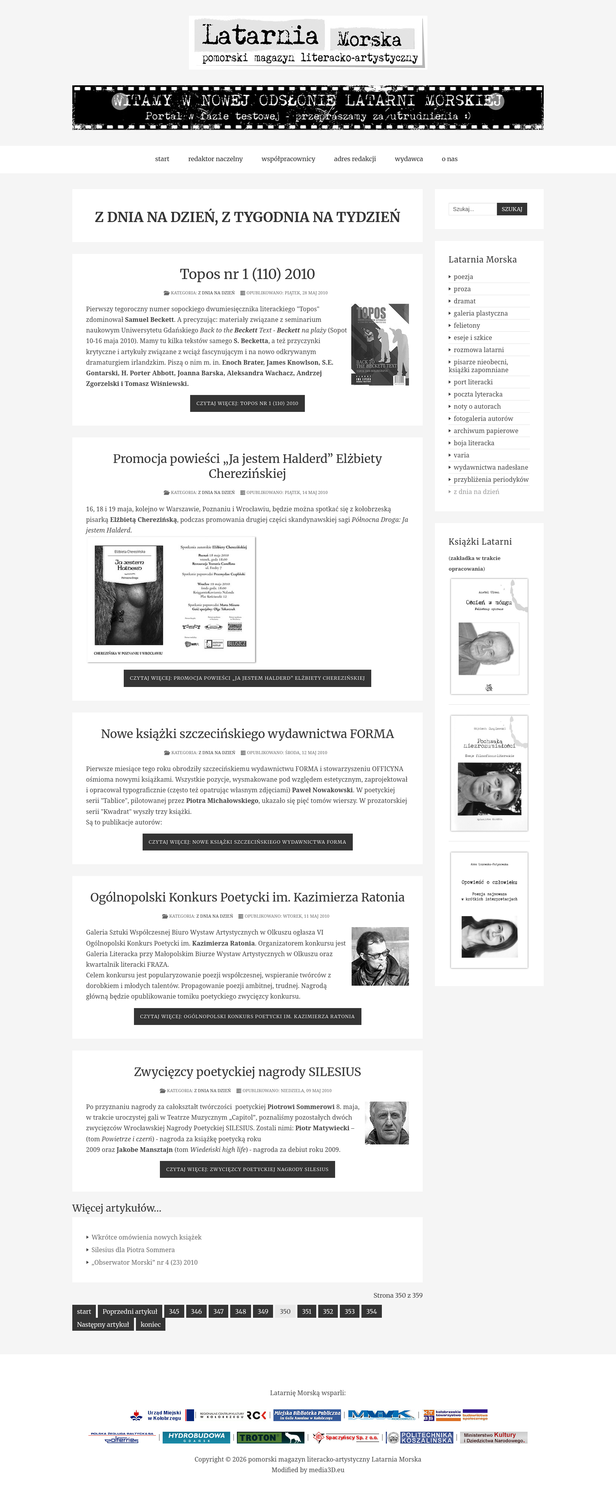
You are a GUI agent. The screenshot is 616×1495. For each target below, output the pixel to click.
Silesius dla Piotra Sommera (133, 1249)
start (84, 1311)
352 (328, 1311)
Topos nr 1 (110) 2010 (247, 274)
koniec (151, 1324)
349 (263, 1311)
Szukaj (512, 209)
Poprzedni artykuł (130, 1311)
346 (196, 1311)
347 (218, 1311)
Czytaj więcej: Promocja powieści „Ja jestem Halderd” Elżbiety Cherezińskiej (247, 678)
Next (495, 101)
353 (350, 1311)
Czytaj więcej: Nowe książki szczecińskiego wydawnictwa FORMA (247, 842)
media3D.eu (327, 1470)
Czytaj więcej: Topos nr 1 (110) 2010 (247, 403)
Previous (120, 101)
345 (174, 1311)
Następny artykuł (103, 1324)
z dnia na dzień (216, 293)
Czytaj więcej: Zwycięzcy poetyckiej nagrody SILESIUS (247, 1169)
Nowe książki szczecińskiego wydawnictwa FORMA (247, 733)
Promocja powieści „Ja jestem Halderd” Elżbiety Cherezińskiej (247, 466)
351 (307, 1311)
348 (240, 1311)
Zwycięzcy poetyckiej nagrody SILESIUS (247, 1071)
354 (371, 1311)
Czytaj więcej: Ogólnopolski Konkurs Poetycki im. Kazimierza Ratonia (247, 1016)
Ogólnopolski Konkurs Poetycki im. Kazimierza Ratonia (247, 897)
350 (285, 1311)
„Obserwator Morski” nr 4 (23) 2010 (145, 1262)
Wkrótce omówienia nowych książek (147, 1237)
